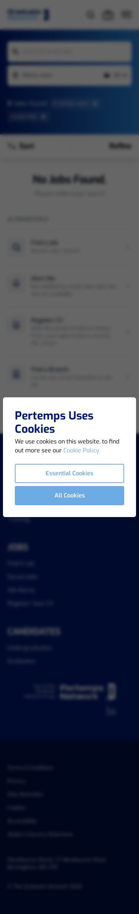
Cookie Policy (81, 450)
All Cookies (69, 495)
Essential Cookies (69, 473)
